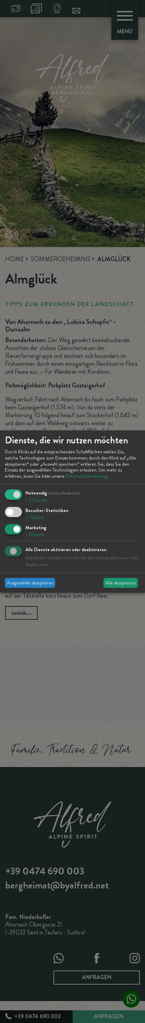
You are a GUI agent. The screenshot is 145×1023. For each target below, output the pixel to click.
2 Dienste (36, 500)
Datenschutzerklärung (86, 476)
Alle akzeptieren (120, 582)
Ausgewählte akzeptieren (30, 582)
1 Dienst (34, 517)
